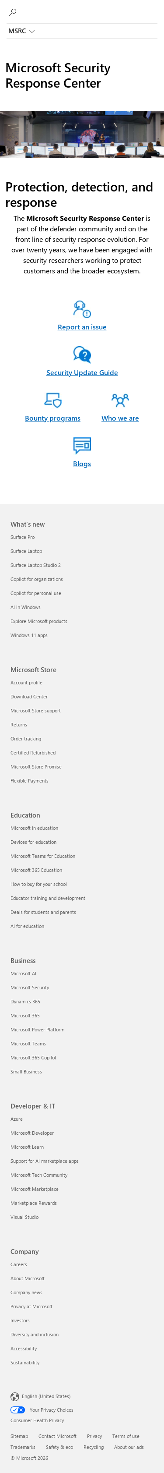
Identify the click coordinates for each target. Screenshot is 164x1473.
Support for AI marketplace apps (44, 1161)
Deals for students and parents (43, 912)
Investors (20, 1320)
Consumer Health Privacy (37, 1420)
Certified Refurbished (33, 752)
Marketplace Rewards (33, 1203)
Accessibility (23, 1348)
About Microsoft (27, 1278)
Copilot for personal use (35, 593)
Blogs (82, 463)
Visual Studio (24, 1217)
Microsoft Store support (35, 710)
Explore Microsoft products (38, 621)
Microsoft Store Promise (36, 766)
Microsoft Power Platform (37, 1029)
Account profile (26, 682)
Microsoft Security (29, 987)
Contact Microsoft (57, 1436)
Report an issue (82, 326)
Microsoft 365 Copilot (33, 1057)
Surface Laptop (26, 551)
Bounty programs (52, 417)
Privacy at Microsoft (31, 1306)
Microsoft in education (34, 828)
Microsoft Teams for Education (42, 856)
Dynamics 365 (25, 1001)
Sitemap (19, 1436)
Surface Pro (22, 537)
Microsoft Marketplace (34, 1189)
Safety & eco (59, 1447)
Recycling (94, 1447)
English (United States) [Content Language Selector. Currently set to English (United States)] (46, 1396)
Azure (16, 1118)
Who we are (120, 417)
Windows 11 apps (29, 635)
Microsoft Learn (27, 1147)
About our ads (129, 1447)
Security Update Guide (82, 372)
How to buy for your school (38, 884)
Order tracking (25, 738)
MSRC (21, 31)
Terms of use (126, 1436)
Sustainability (24, 1362)
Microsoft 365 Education (36, 870)
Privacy (94, 1436)
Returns (18, 724)
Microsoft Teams (28, 1043)
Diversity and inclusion (34, 1334)
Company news (26, 1292)
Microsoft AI (23, 973)
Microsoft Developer (32, 1133)
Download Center (29, 696)
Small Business (26, 1071)
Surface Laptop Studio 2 (35, 565)
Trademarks (22, 1447)
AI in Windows (25, 607)
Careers (18, 1264)
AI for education (27, 926)
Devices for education (33, 842)
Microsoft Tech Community (38, 1175)
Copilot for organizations (36, 579)
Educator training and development (47, 898)
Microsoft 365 (25, 1015)
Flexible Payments (29, 780)
